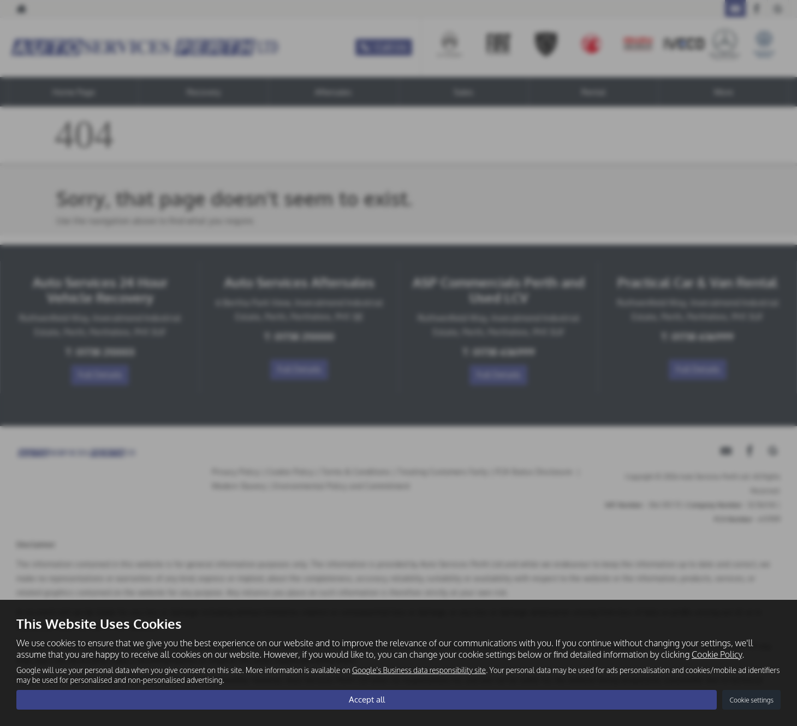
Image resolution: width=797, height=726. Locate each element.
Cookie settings (751, 699)
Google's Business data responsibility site (419, 669)
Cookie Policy (717, 653)
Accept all (366, 699)
